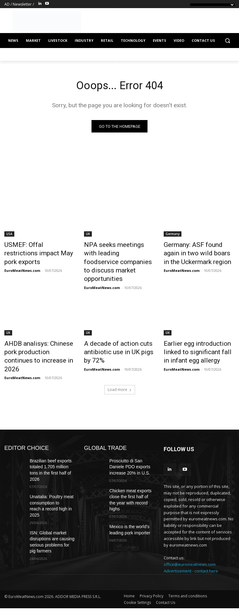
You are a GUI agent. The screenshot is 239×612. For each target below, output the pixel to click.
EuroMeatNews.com (22, 260)
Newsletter (22, 4)
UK (88, 235)
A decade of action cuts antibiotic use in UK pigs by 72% (115, 336)
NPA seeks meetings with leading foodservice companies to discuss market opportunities (118, 256)
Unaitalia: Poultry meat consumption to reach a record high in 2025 (52, 466)
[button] (227, 40)
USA (9, 235)
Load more (120, 362)
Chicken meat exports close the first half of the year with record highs (129, 466)
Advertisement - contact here (191, 543)
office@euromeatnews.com (190, 536)
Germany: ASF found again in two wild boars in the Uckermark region (197, 253)
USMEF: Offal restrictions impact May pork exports (34, 249)
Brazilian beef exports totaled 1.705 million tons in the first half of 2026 (52, 438)
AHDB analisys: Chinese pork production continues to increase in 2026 (37, 336)
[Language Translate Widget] (212, 4)
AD (7, 4)
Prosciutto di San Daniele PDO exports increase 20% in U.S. (131, 438)
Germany (173, 235)
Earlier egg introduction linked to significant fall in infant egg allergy (199, 336)
